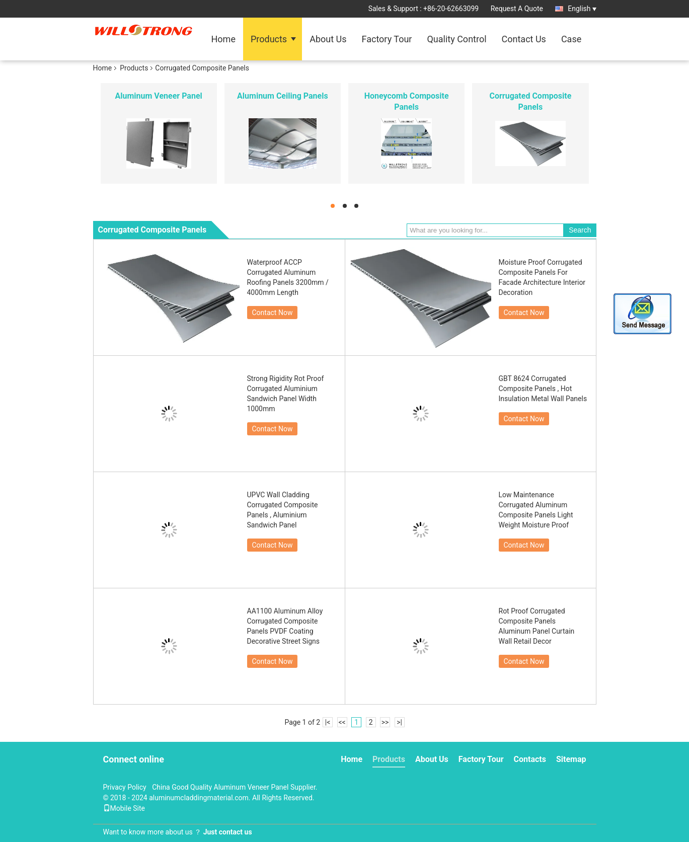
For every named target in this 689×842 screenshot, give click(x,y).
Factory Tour (387, 39)
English (582, 9)
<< (341, 722)
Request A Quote (517, 9)
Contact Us (524, 39)
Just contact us (227, 832)
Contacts (530, 759)
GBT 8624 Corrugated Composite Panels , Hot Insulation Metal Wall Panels (544, 388)
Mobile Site (124, 808)
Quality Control (456, 39)
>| (399, 722)
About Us (328, 39)
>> (385, 722)
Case (571, 39)
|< (328, 722)
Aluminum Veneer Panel (158, 96)
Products (269, 39)
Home (223, 39)
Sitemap (571, 759)
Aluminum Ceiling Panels (282, 96)
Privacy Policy (124, 787)
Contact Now (272, 313)
